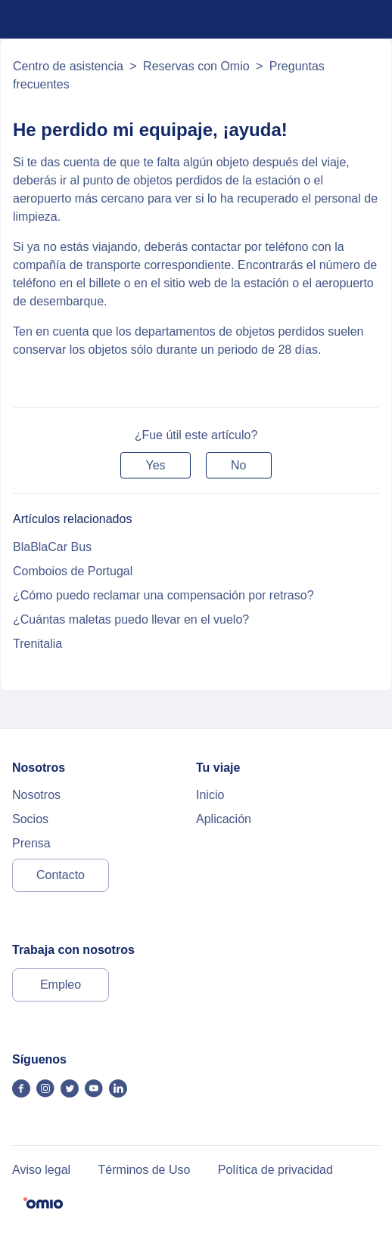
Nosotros (36, 794)
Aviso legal (41, 1169)
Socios (30, 819)
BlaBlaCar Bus (52, 546)
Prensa (31, 843)
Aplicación (223, 819)
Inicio (210, 794)
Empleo (60, 984)
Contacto (60, 875)
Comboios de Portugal (72, 571)
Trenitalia (37, 643)
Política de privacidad (275, 1169)
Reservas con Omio (196, 66)
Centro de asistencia (68, 66)
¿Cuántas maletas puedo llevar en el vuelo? (131, 619)
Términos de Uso (144, 1169)
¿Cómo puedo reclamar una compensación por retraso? (163, 595)
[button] (155, 465)
